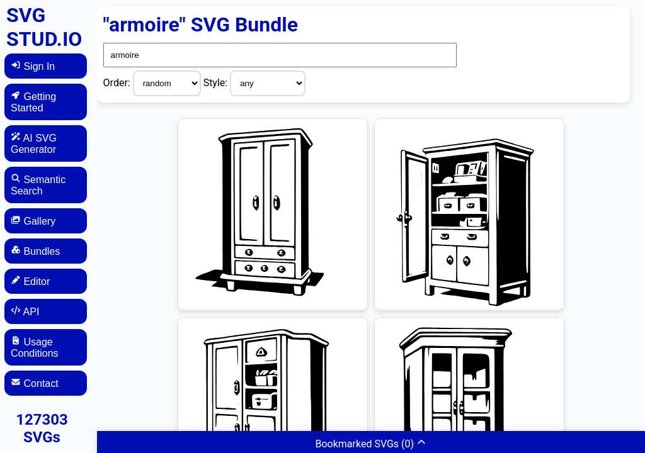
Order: (118, 83)
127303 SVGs (42, 428)
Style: (217, 83)
